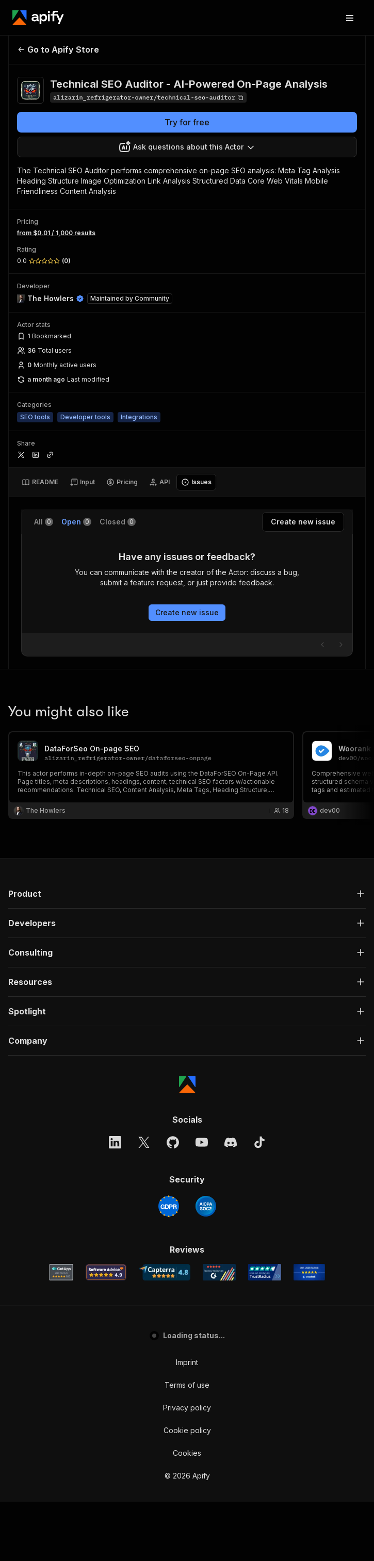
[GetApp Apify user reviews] (61, 1331)
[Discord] (230, 1201)
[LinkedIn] (115, 1201)
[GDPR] (168, 1265)
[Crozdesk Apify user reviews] (309, 1331)
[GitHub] (173, 1201)
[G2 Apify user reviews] (219, 1331)
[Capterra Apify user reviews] (164, 1331)
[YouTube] (201, 1201)
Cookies (187, 1512)
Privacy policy (187, 1467)
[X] (144, 1201)
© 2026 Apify (187, 1535)
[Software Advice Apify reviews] (106, 1331)
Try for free (187, 122)
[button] (187, 953)
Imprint (187, 1421)
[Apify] (38, 17)
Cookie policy (187, 1489)
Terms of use (187, 1444)
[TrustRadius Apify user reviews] (264, 1331)
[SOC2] (205, 1265)
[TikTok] (259, 1201)
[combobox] (187, 147)
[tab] (40, 482)
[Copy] (148, 97)
